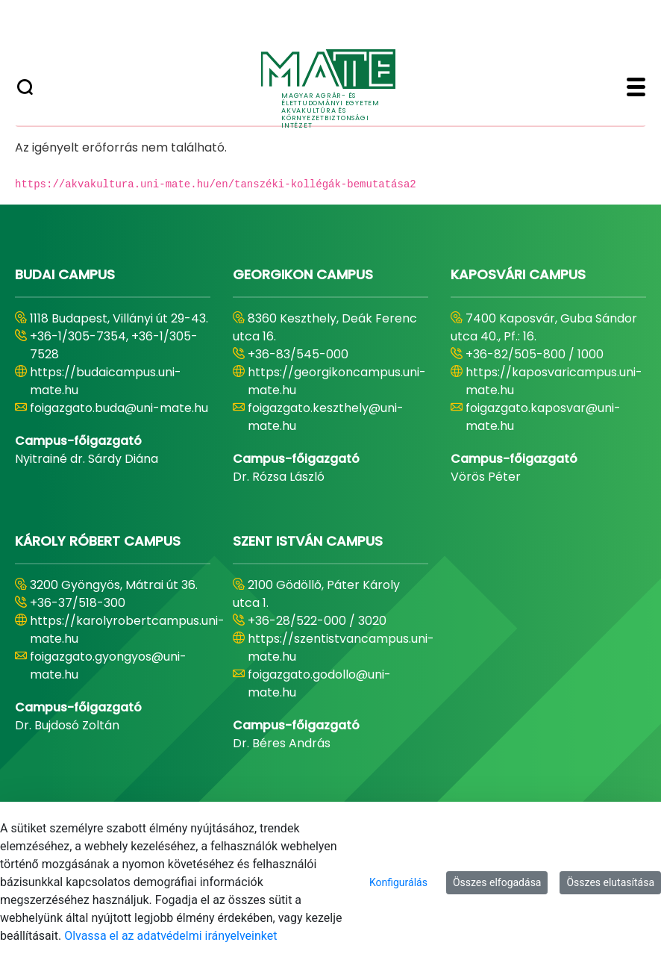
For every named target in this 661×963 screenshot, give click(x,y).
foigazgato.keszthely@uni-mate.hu (326, 416)
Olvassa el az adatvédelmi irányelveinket (170, 936)
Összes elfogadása (497, 882)
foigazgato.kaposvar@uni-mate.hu (543, 416)
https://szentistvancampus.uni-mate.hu (341, 647)
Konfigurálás (398, 882)
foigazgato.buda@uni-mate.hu (119, 408)
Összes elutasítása (610, 882)
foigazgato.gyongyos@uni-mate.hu (108, 665)
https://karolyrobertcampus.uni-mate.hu (127, 629)
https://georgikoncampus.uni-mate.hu (337, 381)
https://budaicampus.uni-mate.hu (105, 381)
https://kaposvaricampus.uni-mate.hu (554, 381)
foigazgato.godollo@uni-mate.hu (319, 683)
